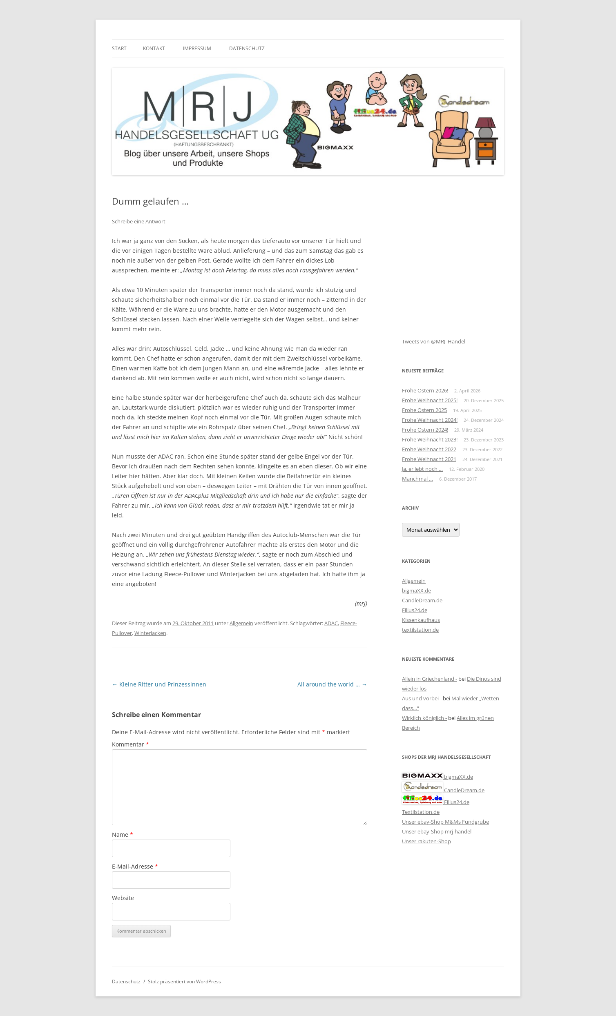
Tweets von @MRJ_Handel (433, 341)
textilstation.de (420, 629)
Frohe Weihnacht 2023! (430, 439)
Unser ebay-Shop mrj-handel (436, 831)
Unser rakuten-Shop (426, 841)
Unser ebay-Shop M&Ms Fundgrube (445, 821)
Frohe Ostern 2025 (424, 410)
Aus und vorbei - (422, 698)
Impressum (197, 48)
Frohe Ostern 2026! (425, 390)
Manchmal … (417, 478)
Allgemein (241, 623)
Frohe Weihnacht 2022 (429, 449)
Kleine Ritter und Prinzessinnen (159, 684)
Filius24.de (414, 610)
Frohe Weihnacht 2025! (430, 400)
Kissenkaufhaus (421, 620)
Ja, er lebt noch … (422, 468)
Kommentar (130, 744)
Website (123, 898)
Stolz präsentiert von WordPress (184, 981)
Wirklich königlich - (424, 718)
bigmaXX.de (416, 590)
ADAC (331, 623)
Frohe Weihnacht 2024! (430, 419)
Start (119, 48)
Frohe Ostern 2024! (425, 429)
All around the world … (332, 684)
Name (122, 834)
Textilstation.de (421, 811)
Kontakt (154, 48)
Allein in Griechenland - (429, 678)
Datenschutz (247, 48)
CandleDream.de (422, 600)
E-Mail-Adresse (135, 866)
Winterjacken (150, 633)
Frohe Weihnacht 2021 (429, 459)
